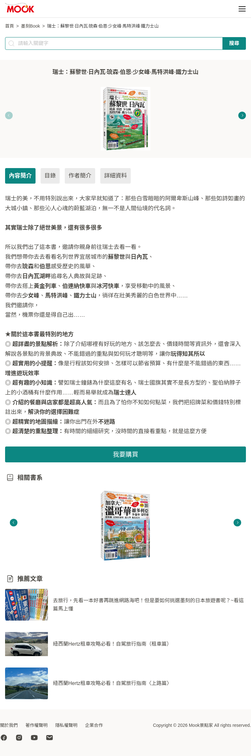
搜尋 (234, 43)
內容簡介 (20, 176)
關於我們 (9, 725)
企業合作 (94, 725)
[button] (242, 9)
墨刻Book (30, 26)
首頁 (9, 26)
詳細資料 (115, 176)
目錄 (50, 176)
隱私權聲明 (66, 725)
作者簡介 (80, 176)
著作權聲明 (36, 725)
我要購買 (125, 454)
